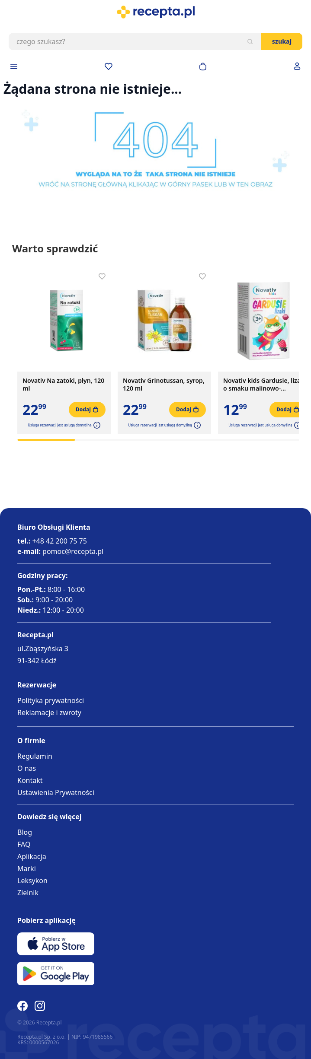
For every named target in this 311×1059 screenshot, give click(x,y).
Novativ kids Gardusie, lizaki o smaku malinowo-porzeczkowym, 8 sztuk (264, 384)
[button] (96, 425)
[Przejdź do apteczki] (108, 66)
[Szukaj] (250, 41)
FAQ (23, 844)
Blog (24, 832)
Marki (26, 868)
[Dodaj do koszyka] (87, 409)
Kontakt (30, 780)
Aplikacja (31, 856)
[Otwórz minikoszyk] (203, 66)
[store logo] (155, 12)
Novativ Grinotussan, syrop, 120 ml (164, 384)
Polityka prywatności (50, 700)
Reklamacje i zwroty (49, 712)
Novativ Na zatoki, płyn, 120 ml (63, 384)
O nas (26, 768)
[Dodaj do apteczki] (102, 276)
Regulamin (34, 756)
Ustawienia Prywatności (55, 792)
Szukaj (282, 41)
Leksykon (32, 880)
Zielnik (27, 892)
